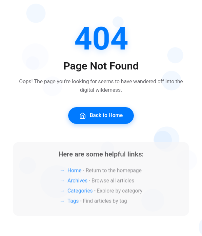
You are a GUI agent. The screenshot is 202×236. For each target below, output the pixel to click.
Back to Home (101, 115)
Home (75, 171)
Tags (73, 201)
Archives (78, 181)
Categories (80, 191)
